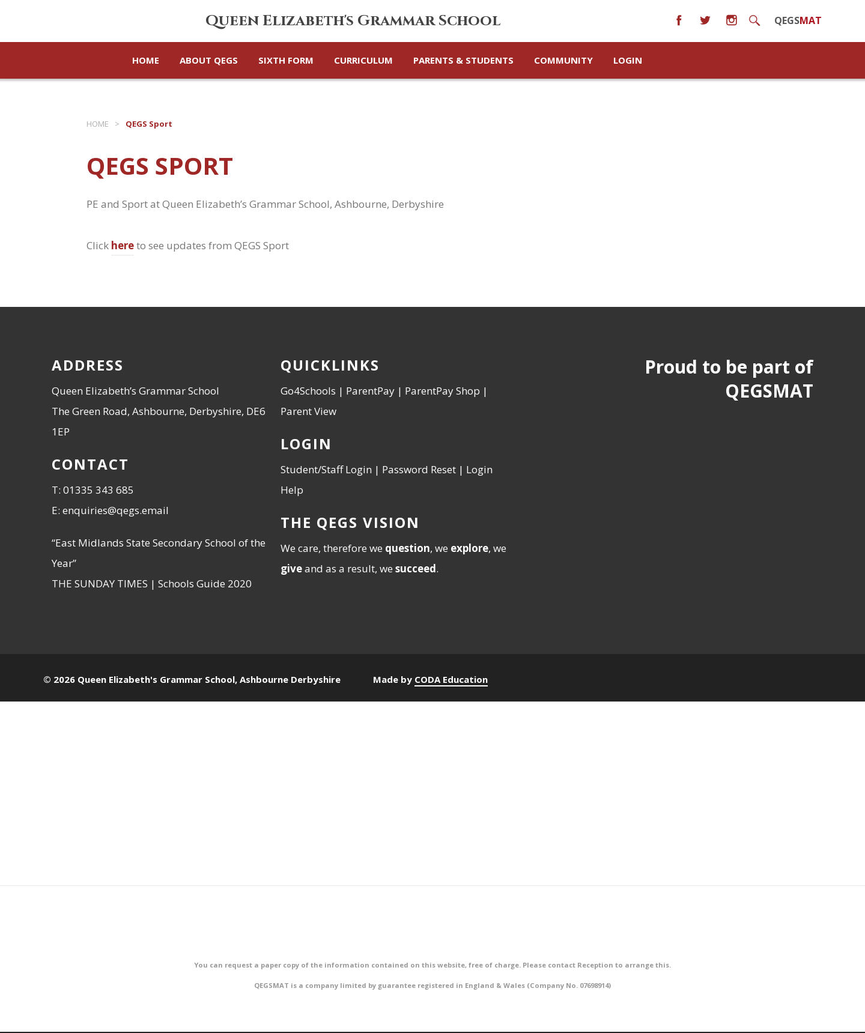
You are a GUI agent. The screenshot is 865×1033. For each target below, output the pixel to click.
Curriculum (363, 60)
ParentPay (370, 391)
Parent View (308, 411)
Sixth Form (286, 60)
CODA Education (451, 679)
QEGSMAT (769, 390)
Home (97, 123)
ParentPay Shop (442, 391)
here (122, 245)
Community (563, 60)
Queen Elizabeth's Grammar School (352, 21)
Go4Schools (308, 391)
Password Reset (419, 469)
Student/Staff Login (326, 469)
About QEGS (209, 60)
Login (627, 60)
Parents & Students (463, 60)
